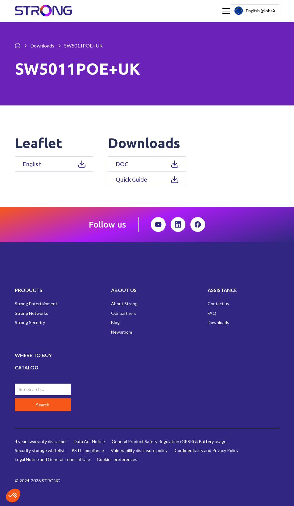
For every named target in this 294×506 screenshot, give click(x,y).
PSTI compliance (88, 450)
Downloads (218, 322)
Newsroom (121, 332)
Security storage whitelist (40, 450)
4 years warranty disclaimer (41, 441)
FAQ (212, 313)
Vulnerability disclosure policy (139, 450)
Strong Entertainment (36, 303)
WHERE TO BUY (33, 355)
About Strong (124, 303)
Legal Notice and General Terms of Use (52, 459)
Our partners (123, 313)
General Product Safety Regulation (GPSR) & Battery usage (169, 441)
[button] (225, 11)
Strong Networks (31, 313)
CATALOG (26, 367)
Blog (115, 322)
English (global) (254, 11)
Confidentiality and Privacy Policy (206, 450)
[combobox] (255, 10)
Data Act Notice (89, 441)
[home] (43, 11)
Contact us (218, 303)
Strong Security (30, 322)
